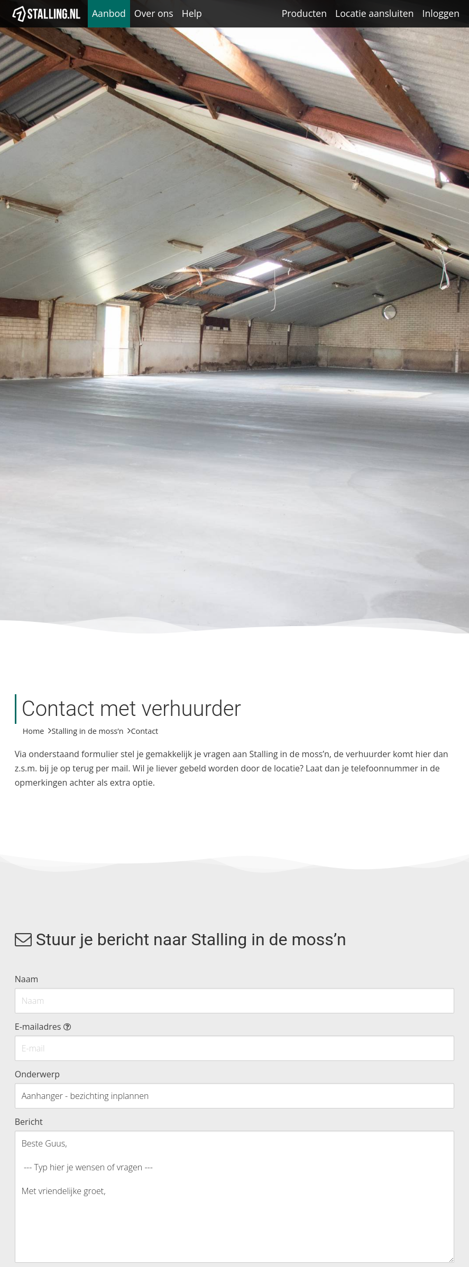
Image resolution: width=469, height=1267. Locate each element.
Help (192, 13)
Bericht (29, 1122)
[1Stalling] (46, 13)
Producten (304, 13)
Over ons (153, 13)
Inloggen (440, 13)
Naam (27, 979)
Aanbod (109, 13)
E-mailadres (43, 1026)
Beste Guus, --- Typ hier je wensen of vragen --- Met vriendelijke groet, (235, 1197)
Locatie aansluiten (374, 13)
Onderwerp (37, 1074)
